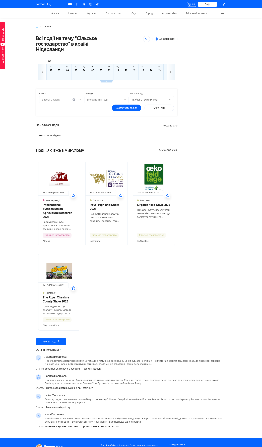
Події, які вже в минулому (60, 150)
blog (43, 4)
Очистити (159, 107)
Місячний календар (197, 13)
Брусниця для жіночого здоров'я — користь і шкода (73, 369)
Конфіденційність (177, 444)
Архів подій (51, 341)
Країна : (42, 93)
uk (191, 5)
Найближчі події (47, 125)
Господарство (114, 13)
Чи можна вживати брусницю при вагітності (69, 388)
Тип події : (89, 93)
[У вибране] (73, 195)
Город (149, 13)
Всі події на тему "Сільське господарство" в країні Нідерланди (66, 44)
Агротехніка (169, 13)
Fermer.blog (40, 13)
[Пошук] (146, 39)
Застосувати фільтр (126, 108)
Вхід (207, 4)
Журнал (91, 13)
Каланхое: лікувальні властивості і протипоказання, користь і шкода (81, 426)
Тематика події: (137, 93)
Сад (134, 13)
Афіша (55, 13)
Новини (73, 13)
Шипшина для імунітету (57, 407)
